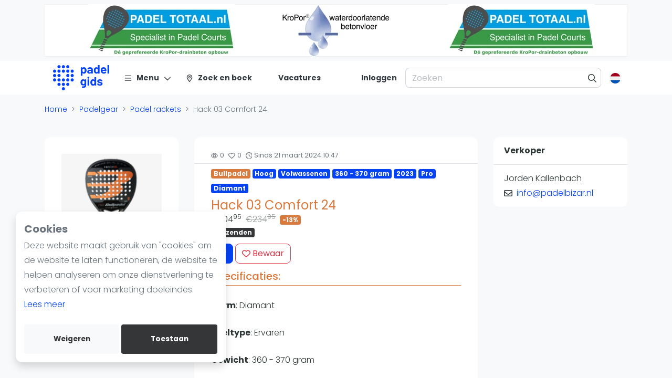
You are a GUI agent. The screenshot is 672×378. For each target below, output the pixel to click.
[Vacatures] (293, 77)
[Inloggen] (379, 77)
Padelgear (98, 109)
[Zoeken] (592, 78)
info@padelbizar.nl (555, 193)
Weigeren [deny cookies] (72, 339)
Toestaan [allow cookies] (169, 339)
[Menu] (148, 77)
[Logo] (81, 77)
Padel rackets (155, 109)
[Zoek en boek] (218, 77)
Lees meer (44, 304)
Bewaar (263, 253)
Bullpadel (231, 173)
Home (56, 109)
